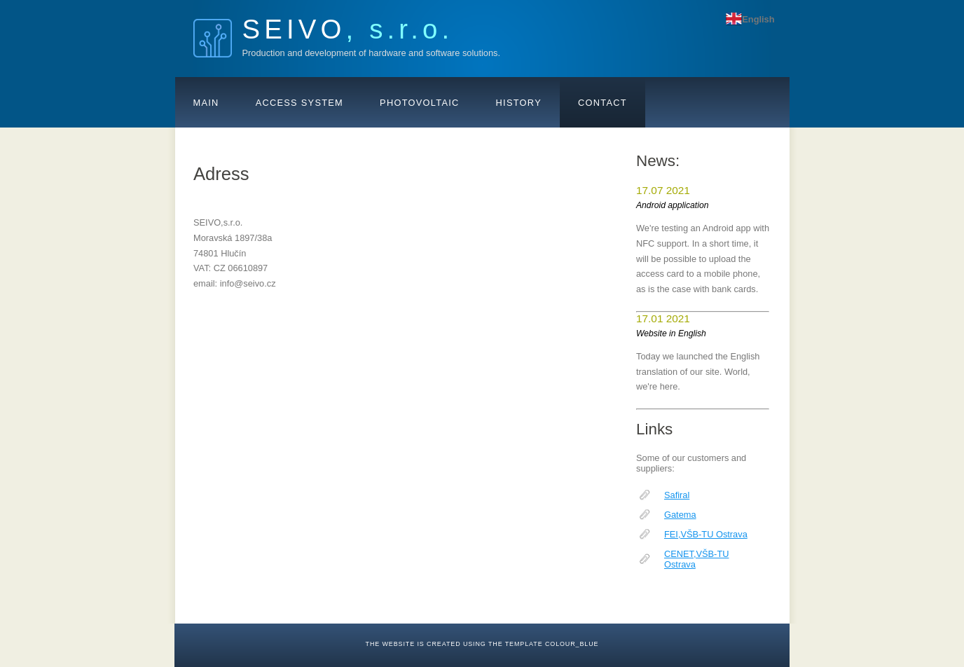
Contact (602, 102)
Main (206, 102)
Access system (299, 102)
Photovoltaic (420, 102)
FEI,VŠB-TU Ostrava (706, 534)
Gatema (680, 514)
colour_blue (572, 643)
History (519, 102)
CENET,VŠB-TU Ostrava (696, 559)
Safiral (676, 495)
